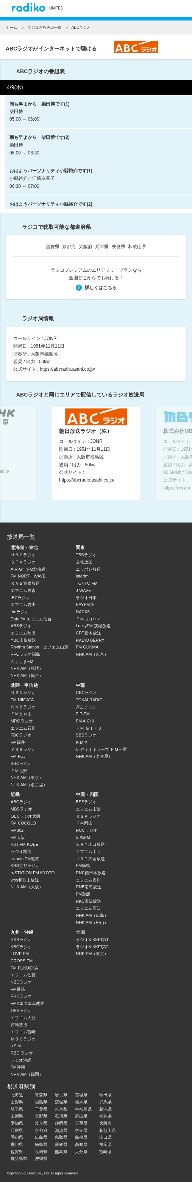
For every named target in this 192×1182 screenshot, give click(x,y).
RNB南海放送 (88, 887)
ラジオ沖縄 (21, 1060)
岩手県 (61, 1094)
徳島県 (41, 1144)
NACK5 (83, 611)
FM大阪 (18, 837)
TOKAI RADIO (89, 699)
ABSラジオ (21, 625)
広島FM (83, 837)
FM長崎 (18, 989)
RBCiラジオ (22, 1053)
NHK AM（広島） (92, 915)
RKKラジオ (21, 996)
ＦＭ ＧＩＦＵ (89, 728)
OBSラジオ (21, 1010)
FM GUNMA (87, 647)
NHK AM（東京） (92, 654)
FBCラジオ (21, 735)
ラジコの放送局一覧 (44, 27)
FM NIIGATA (22, 699)
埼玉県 (17, 1109)
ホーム (11, 27)
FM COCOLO (23, 823)
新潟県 (105, 1109)
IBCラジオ (20, 597)
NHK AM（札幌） (27, 668)
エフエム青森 (23, 590)
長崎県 (41, 1151)
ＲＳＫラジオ (88, 816)
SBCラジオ (21, 763)
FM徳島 (83, 865)
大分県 (81, 1151)
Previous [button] (15, 451)
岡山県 (17, 1137)
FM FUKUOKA (24, 968)
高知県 (81, 1144)
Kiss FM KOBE (24, 844)
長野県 (41, 1116)
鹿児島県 (19, 1158)
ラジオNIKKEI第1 (92, 939)
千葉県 (41, 1109)
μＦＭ (16, 1045)
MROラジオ (22, 721)
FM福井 (18, 742)
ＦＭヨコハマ (88, 619)
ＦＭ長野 (19, 770)
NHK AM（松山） (92, 922)
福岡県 (105, 1144)
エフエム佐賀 (23, 975)
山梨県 (17, 1116)
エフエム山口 (88, 851)
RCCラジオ (86, 830)
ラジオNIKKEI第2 (92, 946)
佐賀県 (17, 1151)
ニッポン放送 (88, 569)
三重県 (81, 1123)
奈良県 (118, 246)
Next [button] (176, 451)
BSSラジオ (86, 802)
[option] (96, 453)
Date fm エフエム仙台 (31, 619)
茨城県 (61, 1102)
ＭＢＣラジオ (23, 1039)
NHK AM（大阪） (27, 887)
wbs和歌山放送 (25, 880)
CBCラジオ (86, 692)
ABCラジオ (21, 802)
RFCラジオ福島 (25, 654)
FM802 (17, 830)
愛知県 (17, 1123)
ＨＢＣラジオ (23, 554)
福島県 (41, 1102)
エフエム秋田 (23, 633)
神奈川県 (83, 1109)
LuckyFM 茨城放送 (93, 625)
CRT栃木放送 (88, 633)
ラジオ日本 (86, 597)
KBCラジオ (21, 946)
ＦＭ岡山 (84, 823)
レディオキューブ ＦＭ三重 (101, 749)
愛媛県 (61, 1144)
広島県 (41, 1137)
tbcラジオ (20, 611)
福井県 (105, 1116)
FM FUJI (19, 756)
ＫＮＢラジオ (23, 707)
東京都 (61, 1109)
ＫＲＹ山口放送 (90, 844)
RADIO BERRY (90, 640)
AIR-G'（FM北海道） (30, 569)
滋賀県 (52, 246)
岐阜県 (41, 1123)
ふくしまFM (22, 661)
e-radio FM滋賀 (25, 858)
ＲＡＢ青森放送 (25, 583)
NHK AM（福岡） (27, 1074)
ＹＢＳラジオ (23, 749)
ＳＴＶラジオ (23, 562)
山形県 (17, 1102)
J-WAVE (83, 590)
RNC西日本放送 (91, 872)
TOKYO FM (86, 583)
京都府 (69, 246)
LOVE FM (20, 953)
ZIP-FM (83, 713)
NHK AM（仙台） (27, 675)
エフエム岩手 (23, 604)
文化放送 (84, 562)
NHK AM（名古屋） (29, 784)
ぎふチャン (86, 707)
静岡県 (61, 1123)
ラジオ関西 (21, 851)
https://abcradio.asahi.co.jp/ (67, 369)
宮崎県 (105, 1151)
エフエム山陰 (88, 809)
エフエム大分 (23, 1017)
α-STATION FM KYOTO (33, 872)
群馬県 (105, 1102)
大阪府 (85, 246)
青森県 (41, 1094)
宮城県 (81, 1094)
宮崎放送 (19, 1024)
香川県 (17, 1144)
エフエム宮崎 (23, 1031)
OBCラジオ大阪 (26, 816)
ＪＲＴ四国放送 (90, 858)
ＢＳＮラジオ (23, 692)
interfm (82, 576)
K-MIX (81, 742)
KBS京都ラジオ (25, 865)
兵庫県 (102, 246)
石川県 (61, 1116)
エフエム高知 (88, 908)
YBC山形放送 (23, 640)
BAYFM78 (85, 604)
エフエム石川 (23, 728)
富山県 (81, 1116)
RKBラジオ (21, 939)
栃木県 (81, 1102)
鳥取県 (61, 1137)
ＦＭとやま (21, 713)
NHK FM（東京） (92, 953)
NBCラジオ (21, 982)
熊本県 (61, 1151)
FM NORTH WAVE (28, 576)
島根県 (81, 1137)
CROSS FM (22, 961)
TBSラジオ (86, 554)
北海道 (17, 1094)
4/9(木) (15, 87)
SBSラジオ (86, 735)
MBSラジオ (21, 809)
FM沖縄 (18, 1067)
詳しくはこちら (96, 287)
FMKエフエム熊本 (27, 1003)
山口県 (105, 1137)
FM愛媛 (83, 894)
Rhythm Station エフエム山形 (39, 647)
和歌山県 (137, 246)
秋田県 (105, 1094)
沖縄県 (41, 1158)
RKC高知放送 (88, 901)
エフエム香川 (88, 880)
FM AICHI (85, 721)
